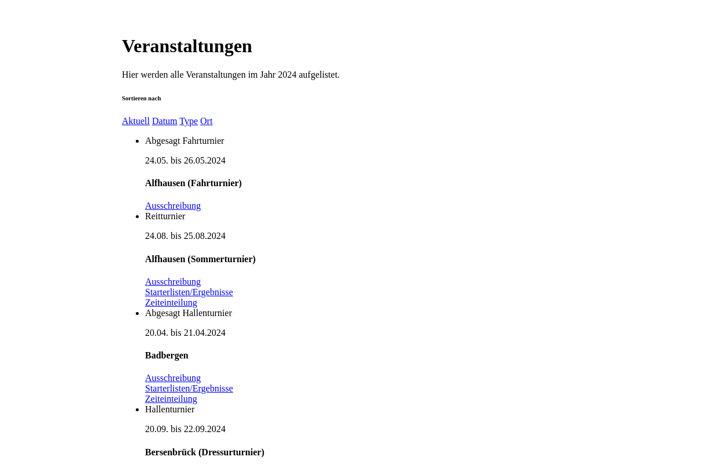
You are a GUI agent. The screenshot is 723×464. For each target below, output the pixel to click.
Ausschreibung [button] (173, 206)
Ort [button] (206, 121)
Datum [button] (165, 121)
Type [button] (188, 121)
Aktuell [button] (136, 121)
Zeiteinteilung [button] (171, 302)
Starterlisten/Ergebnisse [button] (189, 292)
